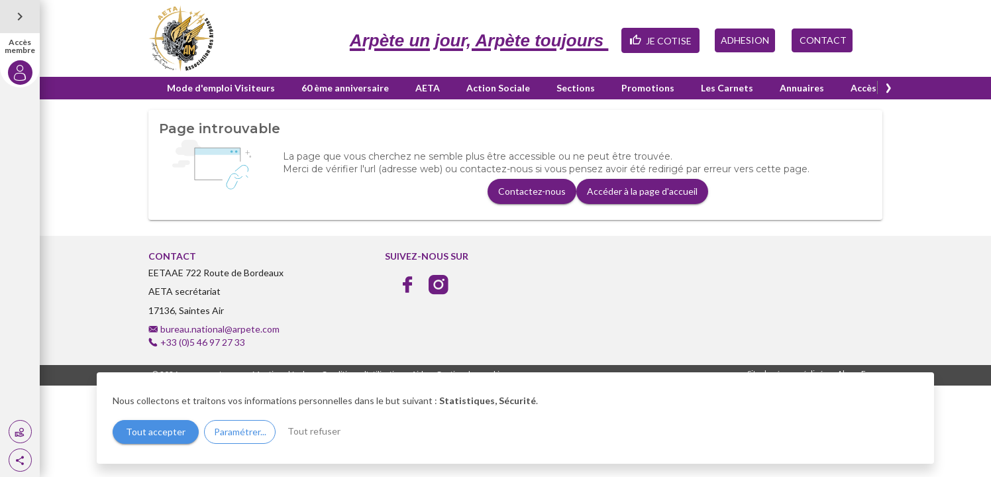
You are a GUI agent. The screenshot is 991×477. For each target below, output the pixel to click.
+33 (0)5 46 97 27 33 (202, 342)
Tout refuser (313, 431)
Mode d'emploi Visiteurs (221, 87)
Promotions (647, 87)
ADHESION (745, 40)
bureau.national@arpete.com (220, 329)
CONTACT (822, 40)
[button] (20, 460)
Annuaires (802, 87)
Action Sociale (498, 87)
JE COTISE (660, 39)
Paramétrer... (240, 431)
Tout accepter (155, 431)
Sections (575, 87)
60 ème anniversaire (345, 87)
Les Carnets (727, 87)
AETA (427, 87)
